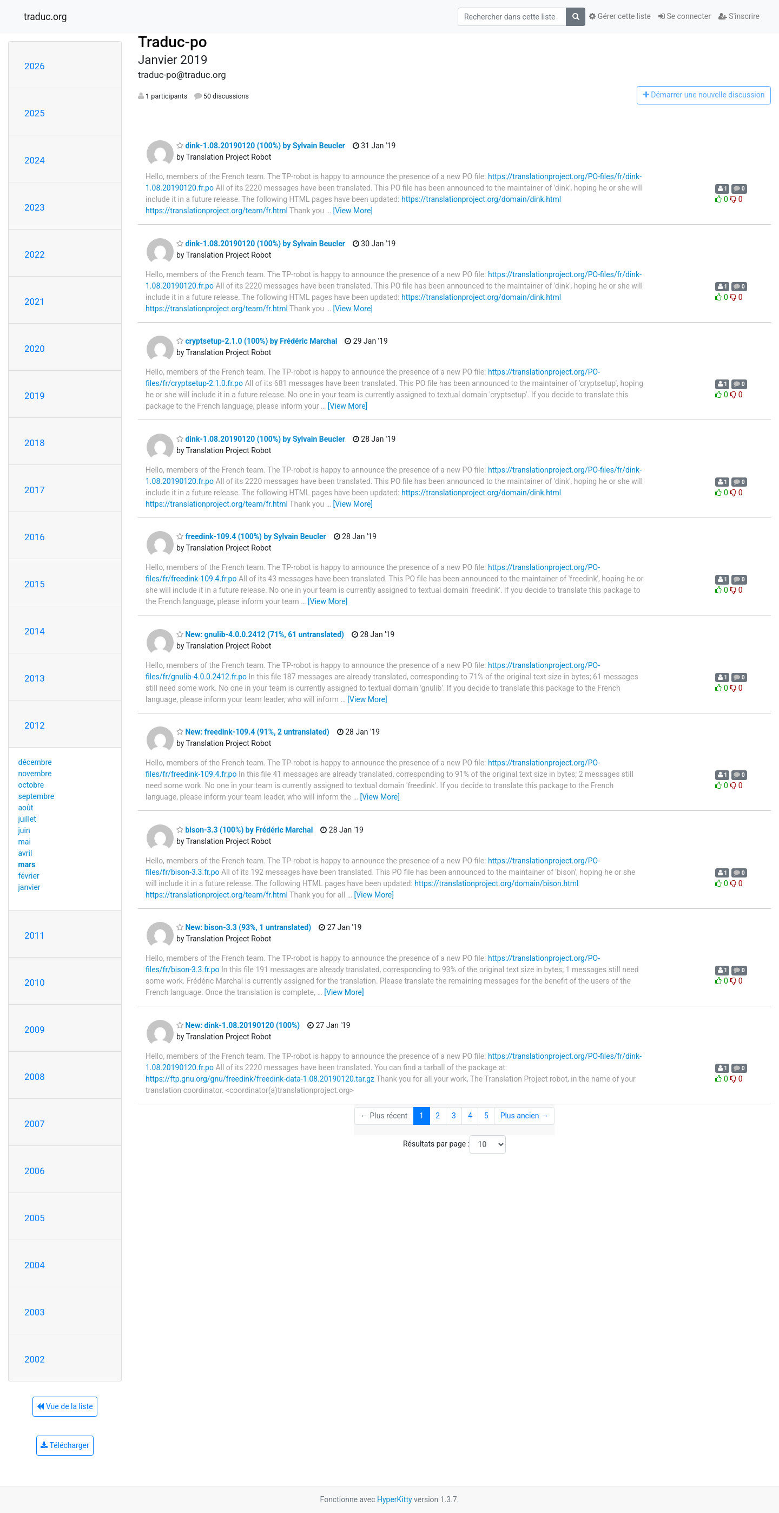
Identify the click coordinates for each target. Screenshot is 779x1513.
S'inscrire (739, 16)
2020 (34, 348)
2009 (34, 1029)
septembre (36, 796)
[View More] (353, 210)
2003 (34, 1312)
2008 (34, 1076)
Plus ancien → (524, 1115)
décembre (35, 762)
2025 (34, 113)
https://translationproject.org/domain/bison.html (496, 883)
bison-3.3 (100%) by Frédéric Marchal (244, 830)
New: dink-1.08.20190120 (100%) (238, 1025)
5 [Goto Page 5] (486, 1115)
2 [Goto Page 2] (437, 1115)
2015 (34, 584)
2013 (34, 678)
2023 (34, 207)
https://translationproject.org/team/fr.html (217, 210)
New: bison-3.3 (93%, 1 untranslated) (243, 927)
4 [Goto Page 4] (470, 1115)
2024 (34, 160)
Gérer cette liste (620, 16)
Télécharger (65, 1445)
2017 (34, 489)
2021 (34, 301)
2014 (34, 631)
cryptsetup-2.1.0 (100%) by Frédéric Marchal (256, 341)
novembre (35, 773)
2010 (34, 982)
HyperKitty (394, 1499)
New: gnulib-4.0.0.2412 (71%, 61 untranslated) (260, 634)
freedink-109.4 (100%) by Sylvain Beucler (251, 536)
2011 (34, 935)
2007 (34, 1123)
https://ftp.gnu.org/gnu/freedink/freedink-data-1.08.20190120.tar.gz (260, 1079)
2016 (34, 537)
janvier (29, 887)
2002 (34, 1359)
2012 (34, 725)
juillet (27, 819)
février (28, 876)
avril (25, 853)
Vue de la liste (65, 1406)
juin (24, 830)
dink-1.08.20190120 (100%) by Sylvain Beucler (260, 145)
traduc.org (45, 16)
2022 (34, 254)
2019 (34, 395)
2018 (34, 442)
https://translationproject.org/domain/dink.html (481, 199)
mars (27, 864)
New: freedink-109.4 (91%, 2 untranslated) (252, 732)
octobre (31, 785)
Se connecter (684, 16)
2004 (34, 1265)
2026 (34, 66)
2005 (34, 1218)
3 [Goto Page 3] (454, 1115)
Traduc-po (172, 42)
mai (24, 841)
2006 (34, 1170)
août (26, 807)
